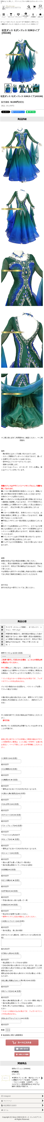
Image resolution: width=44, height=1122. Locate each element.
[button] (28, 7)
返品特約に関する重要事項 (12, 1035)
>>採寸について (17, 587)
